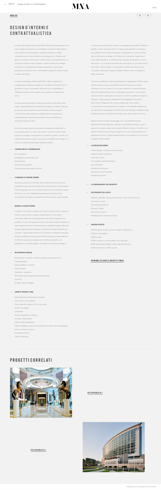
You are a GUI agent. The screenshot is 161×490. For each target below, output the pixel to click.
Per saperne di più (95, 393)
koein (153, 486)
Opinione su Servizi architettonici (107, 260)
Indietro (13, 15)
